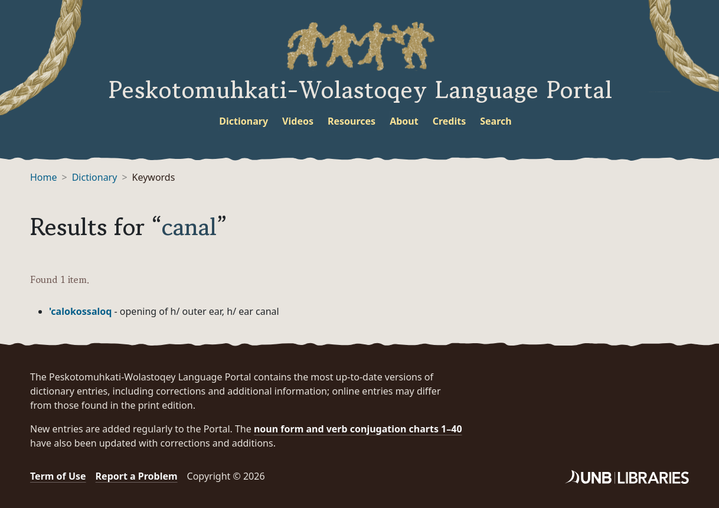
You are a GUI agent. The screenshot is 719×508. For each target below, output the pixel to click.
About (404, 121)
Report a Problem (137, 476)
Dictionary (243, 121)
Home (43, 177)
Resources (351, 121)
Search (495, 121)
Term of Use (58, 476)
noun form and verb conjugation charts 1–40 (358, 428)
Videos (297, 121)
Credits (449, 121)
